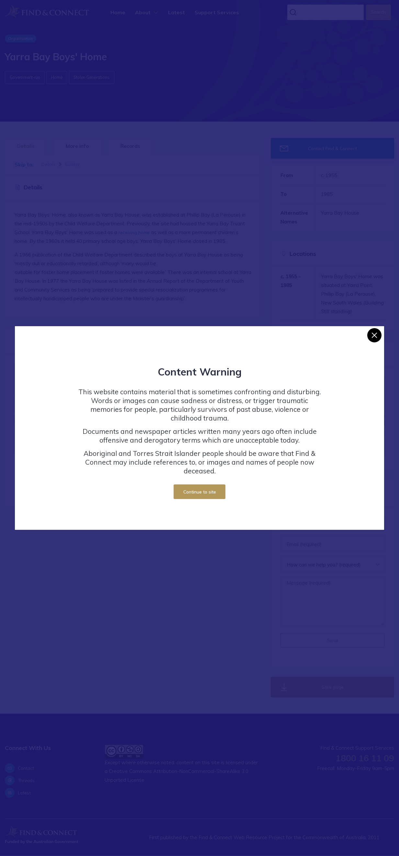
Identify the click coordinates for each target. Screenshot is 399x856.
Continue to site (199, 491)
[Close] (374, 335)
